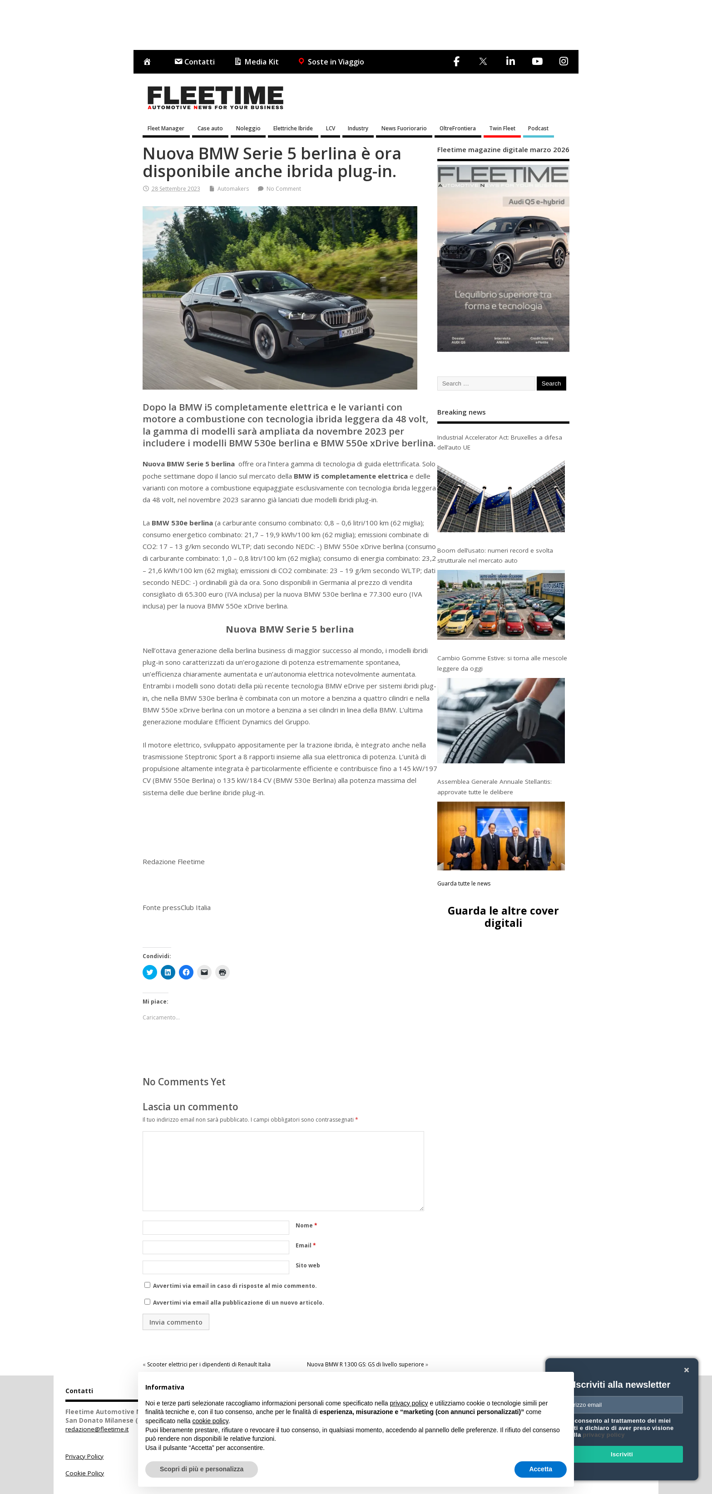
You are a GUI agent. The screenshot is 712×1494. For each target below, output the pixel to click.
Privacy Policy (84, 1456)
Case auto (210, 128)
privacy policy (604, 1434)
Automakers (233, 189)
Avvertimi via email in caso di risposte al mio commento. (235, 1286)
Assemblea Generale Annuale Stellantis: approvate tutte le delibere (494, 786)
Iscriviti (622, 1454)
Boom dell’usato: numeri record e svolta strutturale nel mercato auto (495, 555)
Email (306, 1245)
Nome (306, 1225)
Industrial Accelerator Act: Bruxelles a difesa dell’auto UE (499, 442)
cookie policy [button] (210, 1421)
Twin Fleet (502, 128)
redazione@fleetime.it (97, 1429)
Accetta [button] (540, 1469)
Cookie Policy (84, 1473)
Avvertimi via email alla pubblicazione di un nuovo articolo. (238, 1302)
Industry (358, 128)
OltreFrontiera (458, 128)
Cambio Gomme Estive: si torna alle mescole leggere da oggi (502, 663)
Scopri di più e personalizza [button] (201, 1469)
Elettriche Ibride (293, 128)
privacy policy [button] (409, 1403)
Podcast (538, 128)
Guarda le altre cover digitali (503, 916)
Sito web (308, 1265)
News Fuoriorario (404, 128)
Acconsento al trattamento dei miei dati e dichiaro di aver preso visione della (620, 1427)
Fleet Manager (166, 128)
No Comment (284, 189)
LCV (330, 128)
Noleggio (248, 128)
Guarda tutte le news (463, 883)
